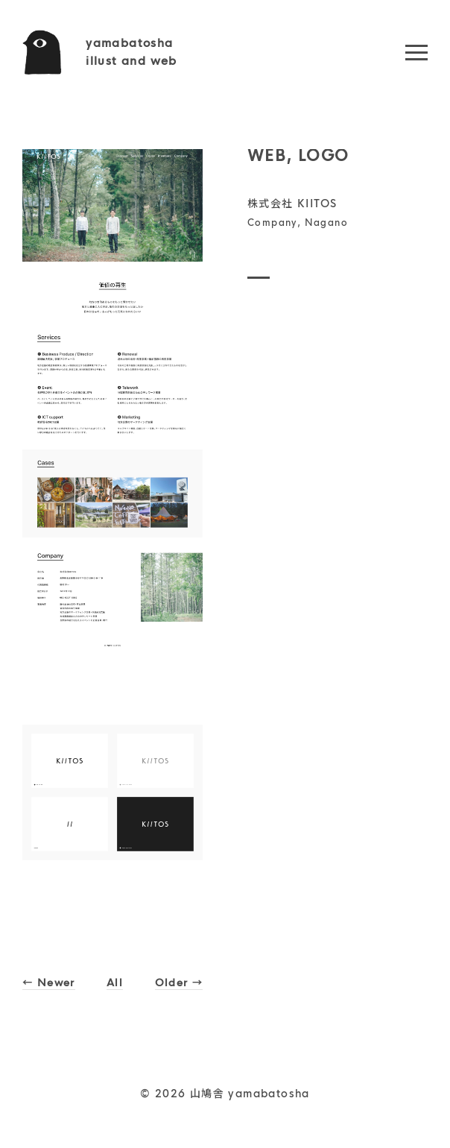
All (115, 982)
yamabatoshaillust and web (131, 52)
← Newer (50, 982)
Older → (178, 982)
